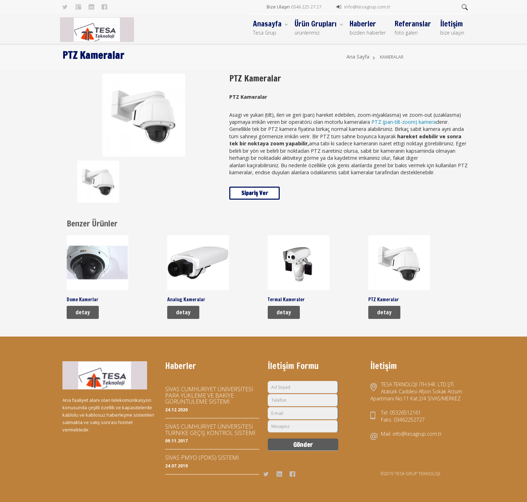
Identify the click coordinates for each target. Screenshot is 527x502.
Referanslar (413, 27)
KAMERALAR (392, 57)
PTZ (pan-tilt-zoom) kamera (403, 122)
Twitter (65, 7)
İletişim (452, 27)
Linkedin (91, 7)
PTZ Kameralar (383, 299)
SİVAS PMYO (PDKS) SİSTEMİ (202, 457)
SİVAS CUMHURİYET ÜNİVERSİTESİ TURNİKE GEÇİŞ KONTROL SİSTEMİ (210, 430)
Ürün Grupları (319, 27)
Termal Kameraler (286, 299)
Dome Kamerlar (82, 299)
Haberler (368, 27)
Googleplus (78, 7)
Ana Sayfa (357, 56)
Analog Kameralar (186, 299)
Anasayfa (270, 27)
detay (82, 312)
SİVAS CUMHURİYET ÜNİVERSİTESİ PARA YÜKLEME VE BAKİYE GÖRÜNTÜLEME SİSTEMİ (209, 395)
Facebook (104, 7)
